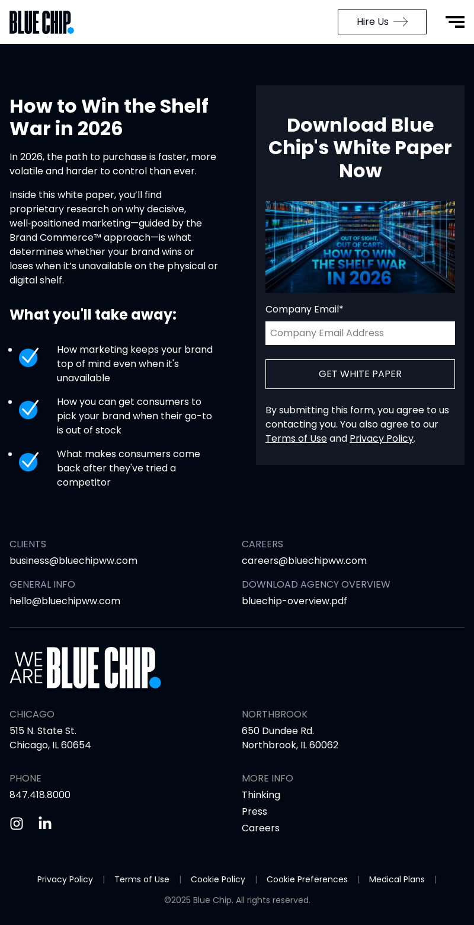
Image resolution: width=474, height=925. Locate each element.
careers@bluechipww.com (304, 560)
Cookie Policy (218, 879)
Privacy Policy (382, 438)
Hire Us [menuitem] (382, 21)
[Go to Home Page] (47, 22)
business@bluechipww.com (73, 560)
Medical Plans (397, 879)
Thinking (261, 795)
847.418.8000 (40, 795)
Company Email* (304, 309)
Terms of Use (296, 438)
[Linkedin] (45, 823)
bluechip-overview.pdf (294, 601)
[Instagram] (16, 823)
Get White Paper (360, 374)
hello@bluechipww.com (64, 601)
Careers (261, 828)
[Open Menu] (455, 22)
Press (254, 811)
